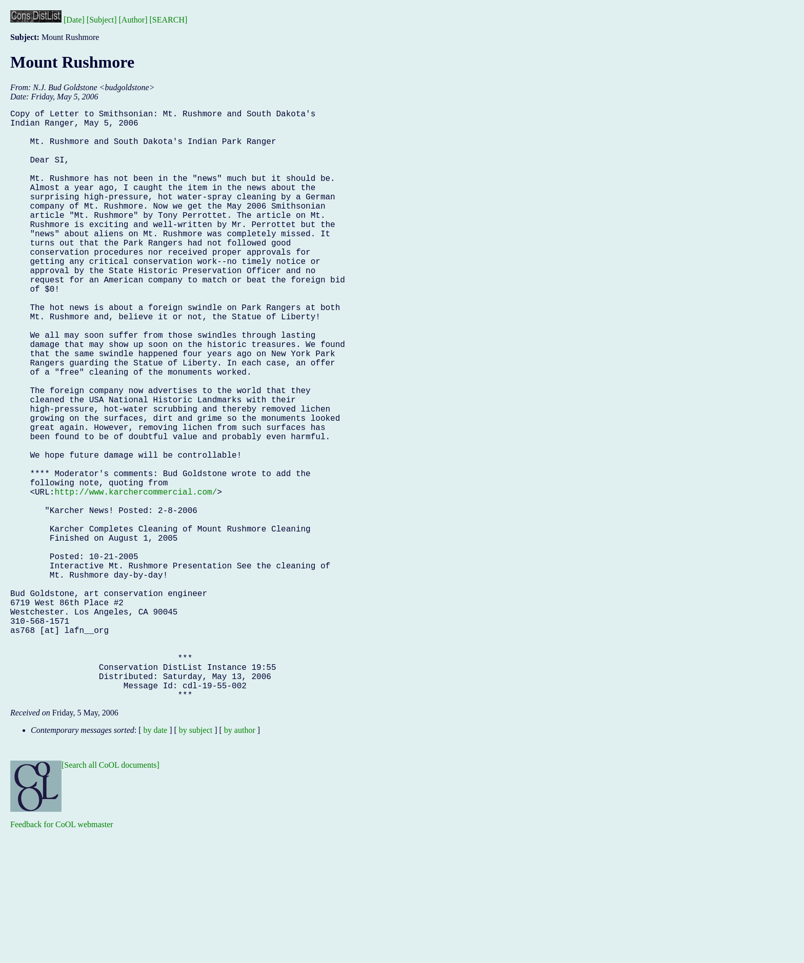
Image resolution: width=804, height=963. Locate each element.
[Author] (133, 19)
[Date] (74, 19)
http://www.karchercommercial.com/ (135, 577)
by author (239, 861)
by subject (195, 861)
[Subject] (102, 19)
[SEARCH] (169, 19)
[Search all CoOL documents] (110, 896)
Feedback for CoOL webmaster (61, 955)
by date (156, 861)
